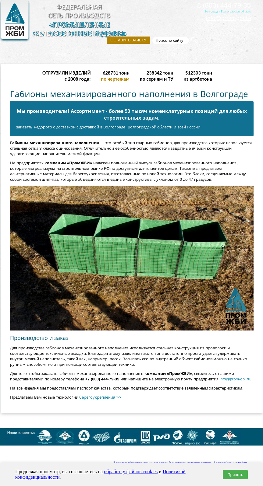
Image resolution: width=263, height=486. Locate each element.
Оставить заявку (128, 40)
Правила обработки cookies (230, 462)
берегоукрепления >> (100, 397)
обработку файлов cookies (131, 471)
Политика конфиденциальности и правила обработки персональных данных (162, 462)
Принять (235, 474)
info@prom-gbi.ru (228, 18)
